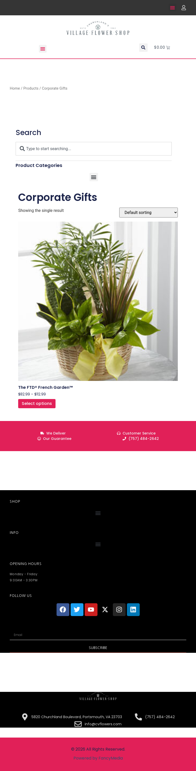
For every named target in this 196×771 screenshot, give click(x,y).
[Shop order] (148, 213)
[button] (172, 7)
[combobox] (93, 148)
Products (30, 88)
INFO (14, 532)
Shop (15, 501)
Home (15, 88)
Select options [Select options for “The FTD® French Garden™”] (37, 403)
